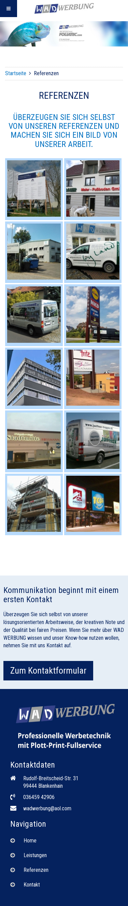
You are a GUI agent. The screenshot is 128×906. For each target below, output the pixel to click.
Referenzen (36, 870)
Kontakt (32, 884)
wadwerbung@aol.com (47, 808)
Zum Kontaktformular (48, 670)
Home (30, 840)
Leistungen (35, 855)
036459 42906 (39, 797)
